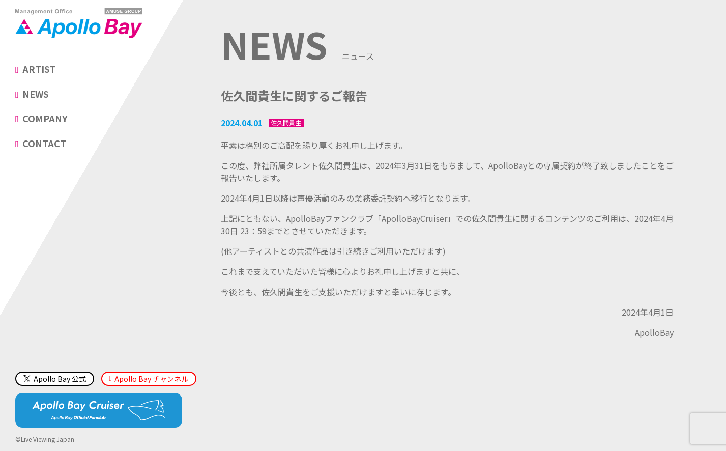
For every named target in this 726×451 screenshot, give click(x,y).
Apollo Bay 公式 (54, 379)
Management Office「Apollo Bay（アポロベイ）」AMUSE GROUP (78, 23)
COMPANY (45, 118)
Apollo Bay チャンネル (151, 379)
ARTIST (38, 68)
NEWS (35, 93)
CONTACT (44, 143)
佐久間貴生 (286, 123)
